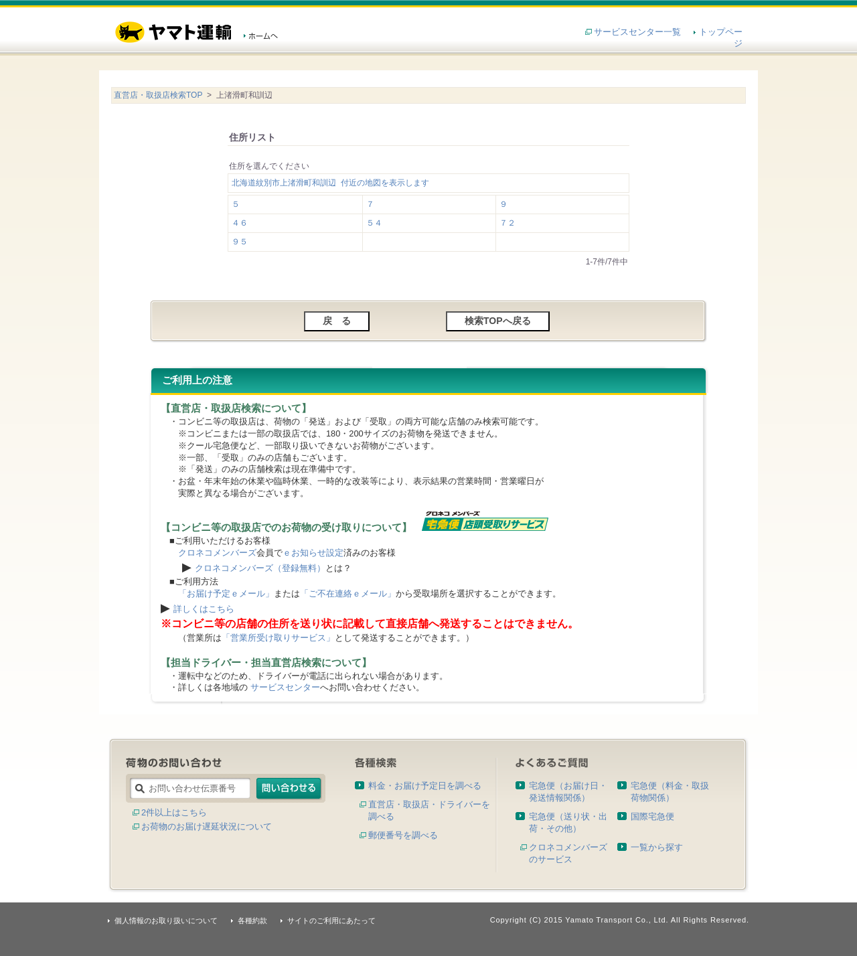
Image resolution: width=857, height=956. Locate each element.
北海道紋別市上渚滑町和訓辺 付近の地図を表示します (330, 182)
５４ (374, 223)
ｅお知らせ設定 (313, 553)
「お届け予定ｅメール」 (226, 593)
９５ (240, 241)
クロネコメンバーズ (217, 553)
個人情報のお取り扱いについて (166, 921)
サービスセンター (285, 687)
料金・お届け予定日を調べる (424, 786)
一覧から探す (657, 847)
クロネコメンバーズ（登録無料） (260, 568)
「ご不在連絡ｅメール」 (348, 593)
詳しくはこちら (203, 609)
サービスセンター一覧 (637, 32)
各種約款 (252, 921)
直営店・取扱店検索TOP (158, 95)
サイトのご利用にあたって (331, 921)
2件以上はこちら (174, 812)
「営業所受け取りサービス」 (278, 638)
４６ (240, 223)
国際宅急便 (652, 816)
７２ (507, 223)
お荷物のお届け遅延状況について (206, 826)
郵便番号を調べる (403, 835)
